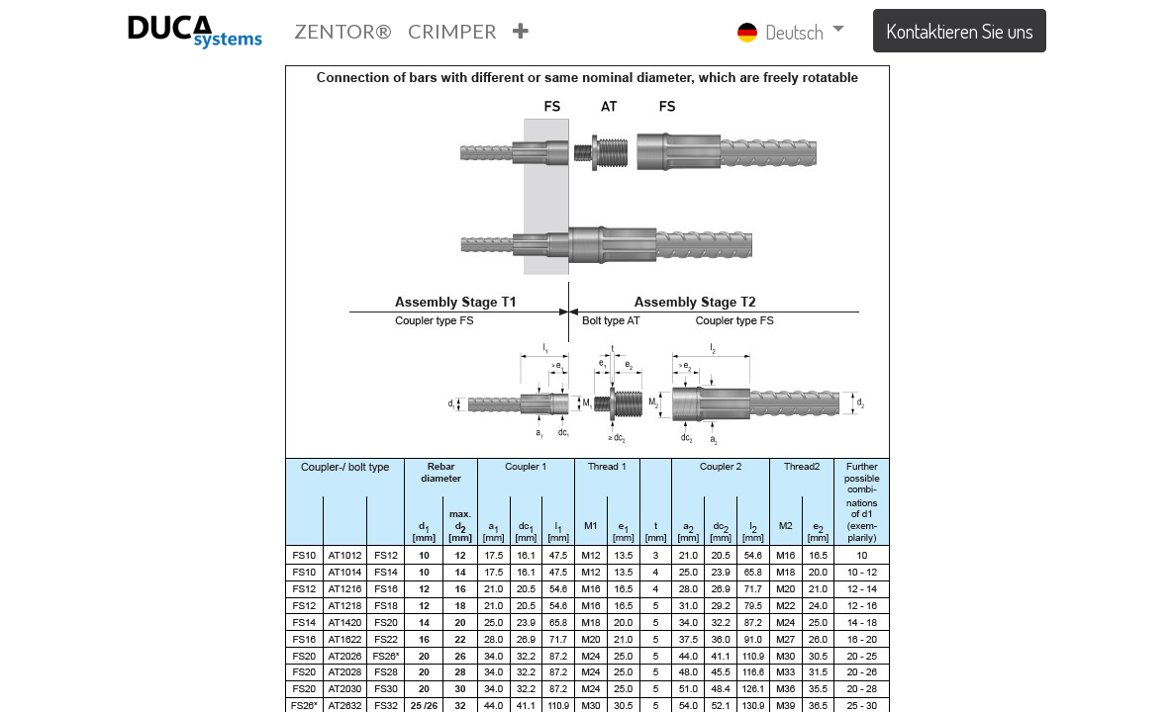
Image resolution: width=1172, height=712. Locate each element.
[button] (521, 30)
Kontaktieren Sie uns (959, 31)
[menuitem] (343, 30)
